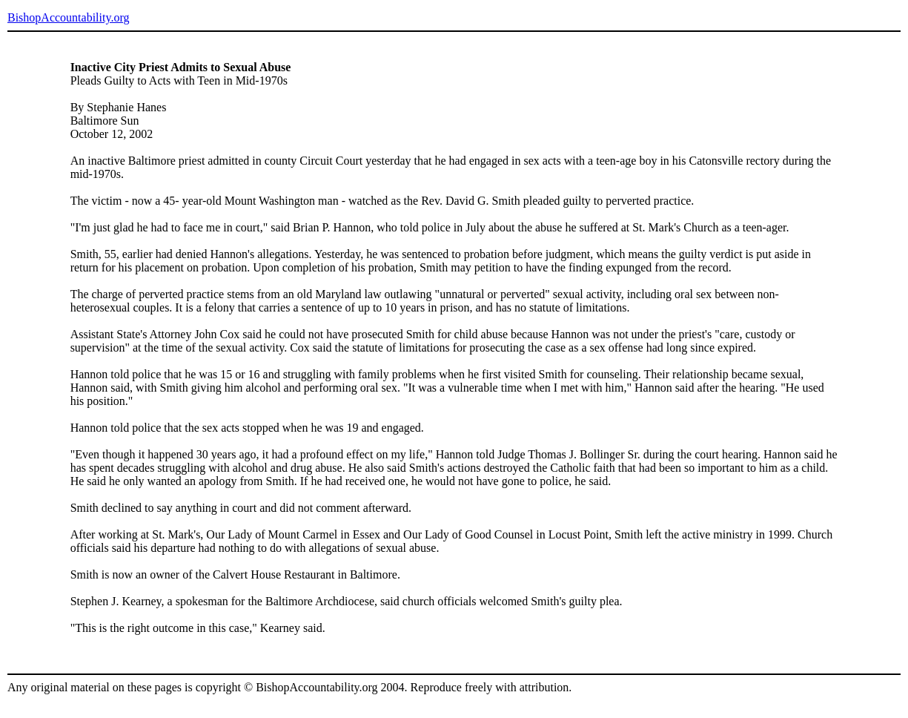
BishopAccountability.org (68, 17)
